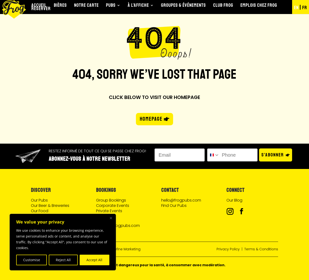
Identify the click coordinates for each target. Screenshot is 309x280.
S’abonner (272, 155)
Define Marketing (126, 249)
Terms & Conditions (261, 249)
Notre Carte (86, 5)
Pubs (111, 5)
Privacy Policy (228, 249)
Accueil (39, 5)
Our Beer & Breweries (50, 205)
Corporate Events (112, 205)
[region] (63, 242)
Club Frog (223, 5)
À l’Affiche (138, 5)
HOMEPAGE (151, 119)
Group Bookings (111, 200)
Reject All (63, 260)
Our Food (39, 211)
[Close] (111, 218)
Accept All (94, 260)
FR (304, 8)
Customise (31, 260)
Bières (60, 5)
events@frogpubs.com (118, 225)
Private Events (109, 211)
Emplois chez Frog (258, 5)
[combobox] (213, 155)
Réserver (41, 8)
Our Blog (234, 200)
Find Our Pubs (174, 205)
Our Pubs (39, 200)
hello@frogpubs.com (181, 200)
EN (296, 8)
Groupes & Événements (183, 5)
